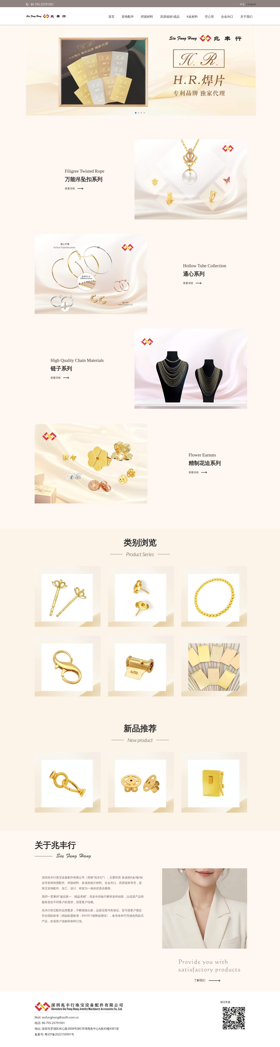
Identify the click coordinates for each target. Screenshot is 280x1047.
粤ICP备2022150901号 (59, 1034)
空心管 (209, 16)
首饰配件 (128, 16)
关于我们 (246, 16)
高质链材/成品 (169, 16)
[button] (135, 113)
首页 (111, 16)
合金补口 (227, 16)
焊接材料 (147, 16)
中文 (242, 4)
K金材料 (192, 16)
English (252, 4)
